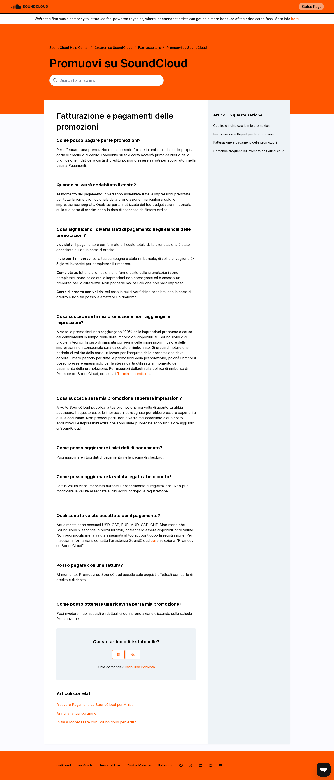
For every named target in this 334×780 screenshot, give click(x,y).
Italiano (165, 765)
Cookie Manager (139, 765)
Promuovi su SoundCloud (187, 47)
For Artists (85, 765)
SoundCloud (62, 765)
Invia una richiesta (140, 667)
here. (295, 19)
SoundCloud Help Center (69, 47)
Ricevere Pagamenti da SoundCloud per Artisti (94, 704)
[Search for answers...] (106, 80)
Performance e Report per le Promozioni (243, 134)
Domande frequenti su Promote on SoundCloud (248, 151)
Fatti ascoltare (149, 47)
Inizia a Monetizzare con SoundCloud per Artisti (96, 722)
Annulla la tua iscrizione (76, 713)
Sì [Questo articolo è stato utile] (118, 654)
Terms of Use (109, 765)
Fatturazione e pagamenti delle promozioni (245, 142)
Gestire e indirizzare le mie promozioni (241, 125)
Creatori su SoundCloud (113, 47)
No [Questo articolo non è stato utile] (132, 654)
